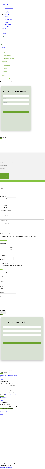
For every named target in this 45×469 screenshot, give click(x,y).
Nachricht (2, 232)
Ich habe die (18, 395)
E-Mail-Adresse (3, 196)
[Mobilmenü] (3, 47)
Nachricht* (2, 305)
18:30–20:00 (6, 217)
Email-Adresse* (3, 297)
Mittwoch (5, 207)
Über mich (3, 72)
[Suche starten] (9, 78)
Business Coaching (4, 52)
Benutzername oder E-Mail (13, 407)
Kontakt (1, 138)
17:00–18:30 (6, 213)
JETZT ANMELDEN (16, 111)
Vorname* (2, 293)
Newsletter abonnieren (5, 178)
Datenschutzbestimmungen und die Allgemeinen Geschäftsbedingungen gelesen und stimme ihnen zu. (21, 395)
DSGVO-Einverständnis (5, 233)
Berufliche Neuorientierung (7, 55)
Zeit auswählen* (3, 311)
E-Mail (4, 94)
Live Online (6, 226)
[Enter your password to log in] (4, 371)
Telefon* (1, 301)
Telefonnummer (3, 198)
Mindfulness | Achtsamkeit (5, 69)
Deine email (11, 388)
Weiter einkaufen (2, 468)
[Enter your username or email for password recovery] (4, 407)
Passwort (10, 371)
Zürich (5, 225)
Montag (5, 203)
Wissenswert (5, 59)
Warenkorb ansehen (9, 468)
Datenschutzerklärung (5, 143)
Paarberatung (5, 62)
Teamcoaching (5, 54)
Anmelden (4, 33)
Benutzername (11, 368)
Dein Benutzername (12, 386)
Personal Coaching (4, 61)
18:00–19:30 (6, 215)
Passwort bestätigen (12, 393)
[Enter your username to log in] (4, 369)
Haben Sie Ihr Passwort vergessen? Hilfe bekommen (8, 376)
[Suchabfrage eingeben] (5, 42)
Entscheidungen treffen (7, 65)
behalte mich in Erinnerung (5, 373)
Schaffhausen (6, 223)
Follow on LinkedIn (4, 174)
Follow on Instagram (4, 176)
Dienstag (5, 205)
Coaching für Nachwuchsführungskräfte (9, 58)
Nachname (5, 102)
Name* (1, 289)
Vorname (4, 98)
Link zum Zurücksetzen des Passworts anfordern (6, 409)
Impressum (3, 144)
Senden (1, 270)
